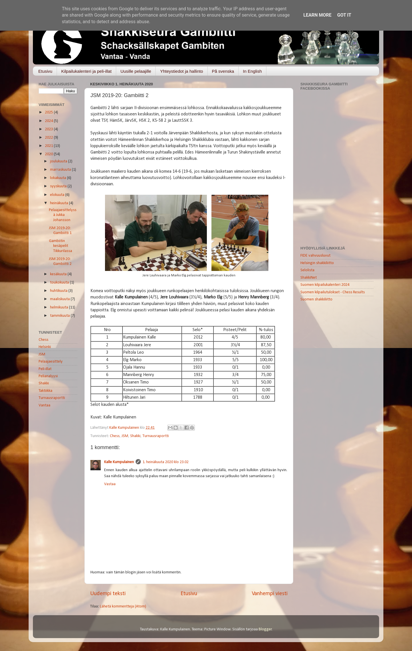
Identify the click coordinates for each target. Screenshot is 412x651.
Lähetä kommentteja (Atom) (123, 606)
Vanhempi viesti (270, 594)
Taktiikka (45, 391)
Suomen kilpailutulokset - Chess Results (332, 292)
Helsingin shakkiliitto (317, 263)
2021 (49, 146)
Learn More (317, 15)
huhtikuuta (59, 291)
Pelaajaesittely (51, 361)
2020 (49, 154)
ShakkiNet (308, 278)
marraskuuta (61, 170)
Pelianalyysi (48, 376)
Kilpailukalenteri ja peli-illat (86, 71)
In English (252, 71)
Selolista (307, 270)
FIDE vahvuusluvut (315, 255)
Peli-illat (45, 369)
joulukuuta (59, 161)
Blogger (265, 629)
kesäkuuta (59, 274)
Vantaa (44, 405)
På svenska (223, 71)
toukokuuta (60, 282)
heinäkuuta (59, 203)
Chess (115, 436)
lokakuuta (58, 178)
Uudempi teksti (108, 594)
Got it (344, 15)
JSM (125, 436)
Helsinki (45, 347)
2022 (49, 137)
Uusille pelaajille (135, 71)
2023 (49, 129)
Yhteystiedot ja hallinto (181, 71)
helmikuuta (59, 307)
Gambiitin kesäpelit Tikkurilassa (60, 246)
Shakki (135, 436)
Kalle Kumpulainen (119, 462)
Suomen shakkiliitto (316, 299)
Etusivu (45, 71)
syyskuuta (59, 186)
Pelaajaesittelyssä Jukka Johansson (62, 215)
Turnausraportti (155, 436)
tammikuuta (60, 316)
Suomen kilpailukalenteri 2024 (324, 285)
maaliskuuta (60, 299)
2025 (49, 112)
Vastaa (110, 484)
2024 (49, 121)
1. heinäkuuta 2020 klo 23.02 (165, 462)
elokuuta (57, 195)
